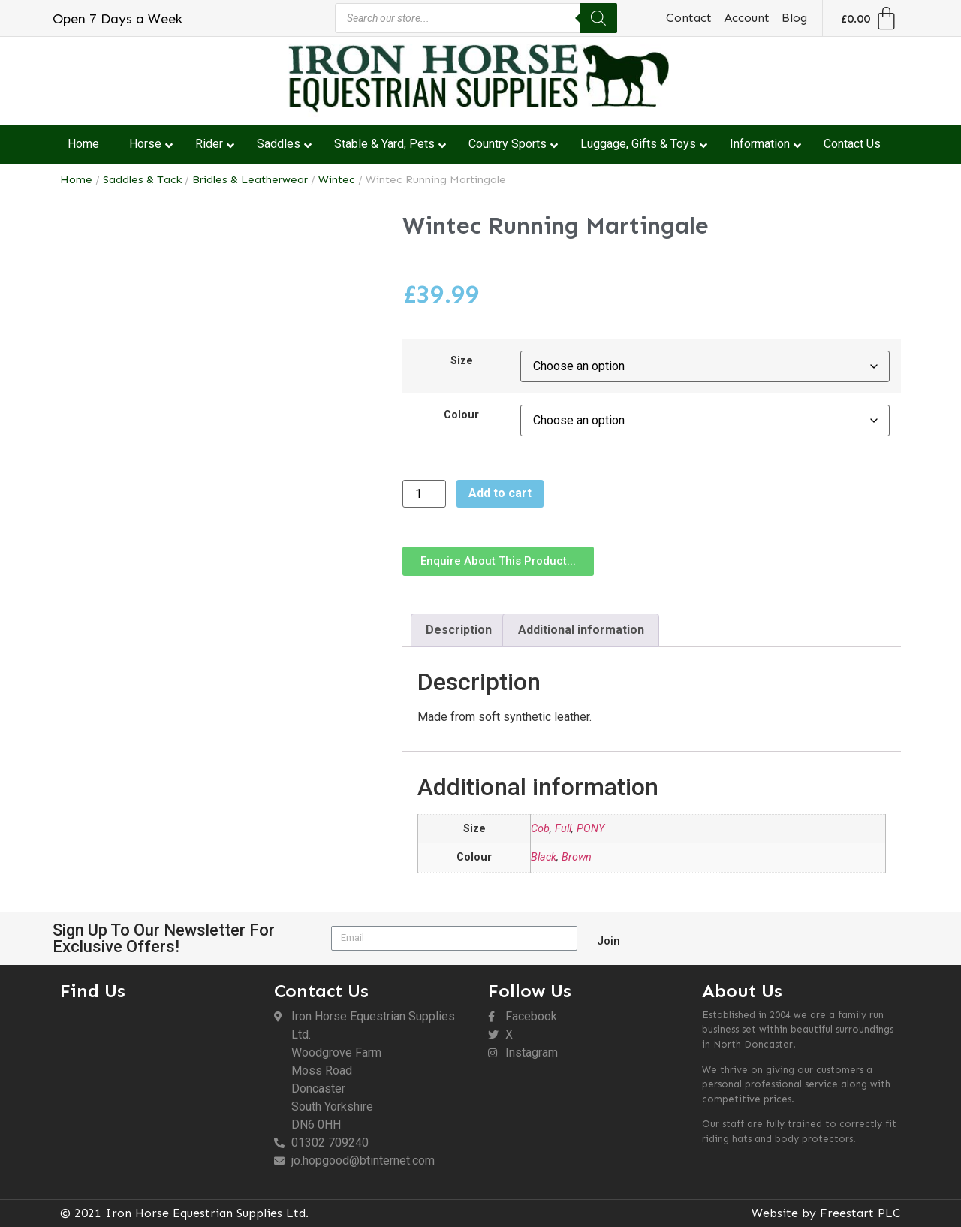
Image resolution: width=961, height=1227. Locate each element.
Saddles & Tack (142, 179)
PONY (590, 828)
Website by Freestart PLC (826, 1213)
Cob (540, 828)
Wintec (336, 179)
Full (563, 828)
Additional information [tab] (581, 630)
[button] (498, 561)
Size (461, 361)
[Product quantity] (424, 494)
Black (543, 857)
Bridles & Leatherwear (250, 179)
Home (76, 179)
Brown (577, 857)
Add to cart (500, 493)
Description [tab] (459, 630)
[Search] (598, 18)
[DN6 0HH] (159, 1090)
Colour (461, 415)
